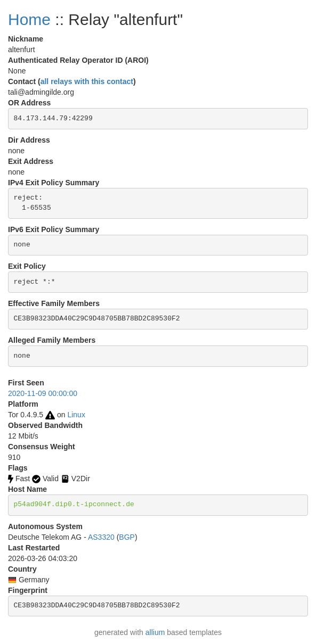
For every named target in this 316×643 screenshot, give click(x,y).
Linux (76, 414)
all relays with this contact (86, 81)
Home (29, 19)
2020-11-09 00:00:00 (42, 393)
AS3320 (101, 537)
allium (155, 632)
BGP (127, 537)
